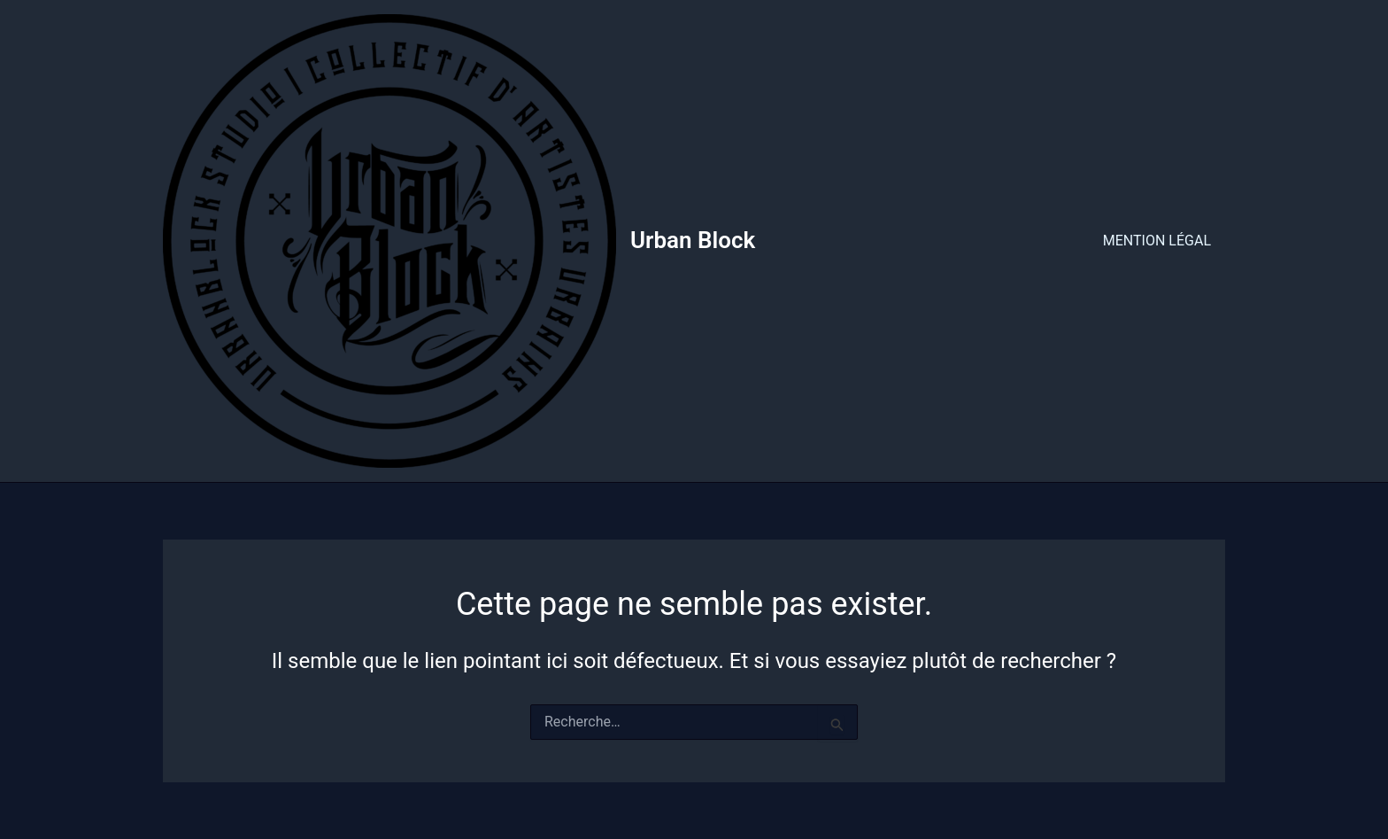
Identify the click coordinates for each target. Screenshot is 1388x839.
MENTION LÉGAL (1157, 240)
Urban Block (692, 240)
